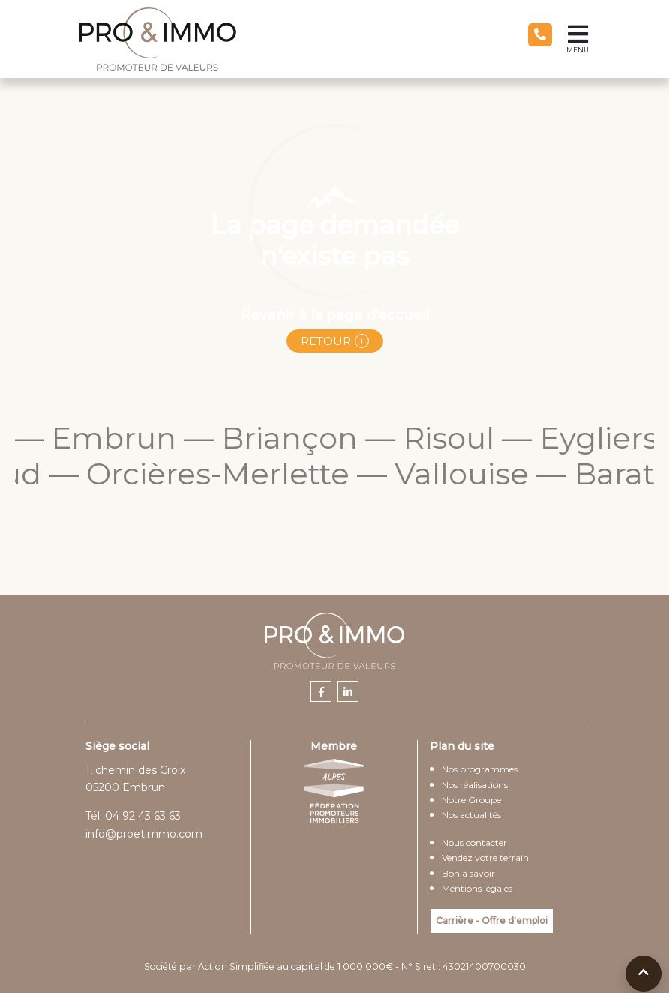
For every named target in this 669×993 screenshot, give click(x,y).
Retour (326, 341)
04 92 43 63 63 (143, 816)
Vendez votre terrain (485, 857)
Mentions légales (477, 888)
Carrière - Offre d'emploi (492, 920)
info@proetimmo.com (144, 834)
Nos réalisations (475, 784)
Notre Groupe (471, 800)
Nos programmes (480, 769)
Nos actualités (471, 814)
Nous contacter (474, 842)
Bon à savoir (468, 873)
